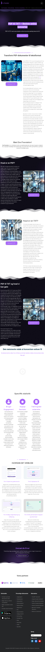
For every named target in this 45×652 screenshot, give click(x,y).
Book (18, 621)
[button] (22, 373)
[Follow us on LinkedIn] (32, 642)
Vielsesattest (19, 602)
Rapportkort (19, 609)
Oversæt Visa (19, 619)
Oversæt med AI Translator (7, 610)
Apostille (19, 628)
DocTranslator (4, 8)
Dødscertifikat (20, 607)
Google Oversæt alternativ (37, 600)
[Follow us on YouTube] (39, 642)
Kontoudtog (19, 617)
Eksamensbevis (20, 613)
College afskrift (20, 615)
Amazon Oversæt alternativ (38, 607)
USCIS (18, 626)
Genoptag (19, 624)
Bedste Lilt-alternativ (36, 613)
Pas (17, 611)
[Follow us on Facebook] (36, 642)
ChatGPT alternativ (36, 598)
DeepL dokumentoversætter (38, 602)
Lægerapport (19, 598)
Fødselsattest (20, 600)
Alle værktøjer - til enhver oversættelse (14, 8)
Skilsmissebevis (20, 604)
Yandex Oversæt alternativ (37, 604)
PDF (40, 78)
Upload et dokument (22, 557)
